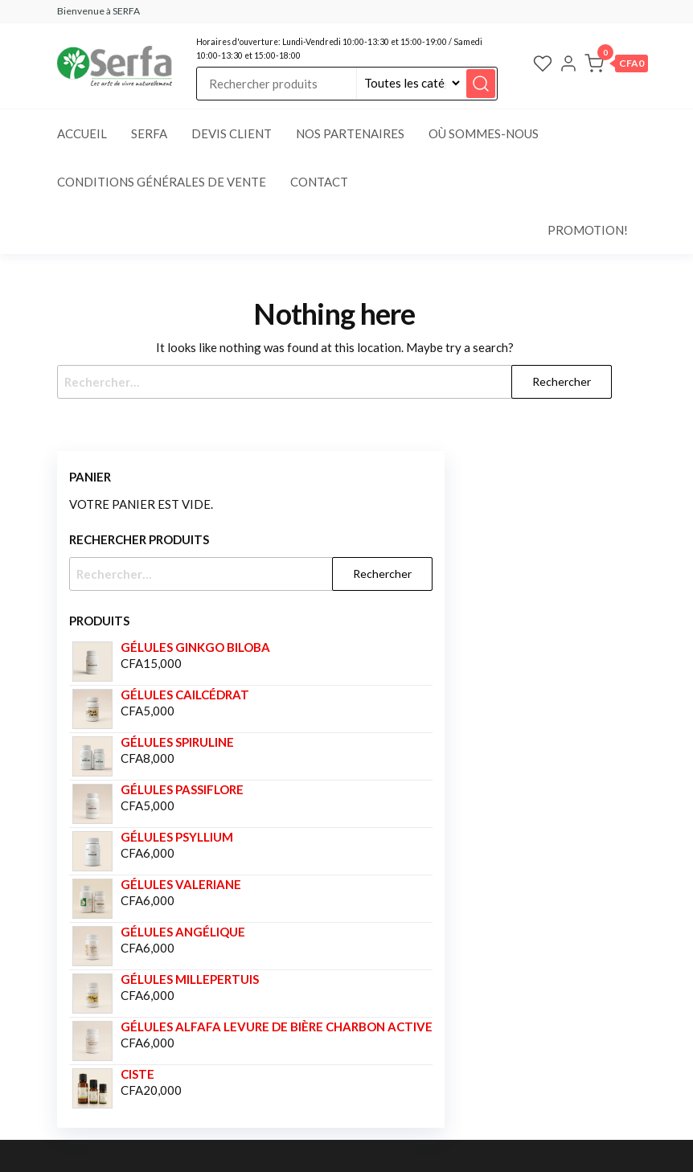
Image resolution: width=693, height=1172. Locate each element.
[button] (616, 66)
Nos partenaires (350, 133)
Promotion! (587, 230)
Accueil (82, 133)
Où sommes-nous (484, 133)
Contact (319, 181)
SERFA (149, 133)
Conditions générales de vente (161, 181)
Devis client (231, 133)
